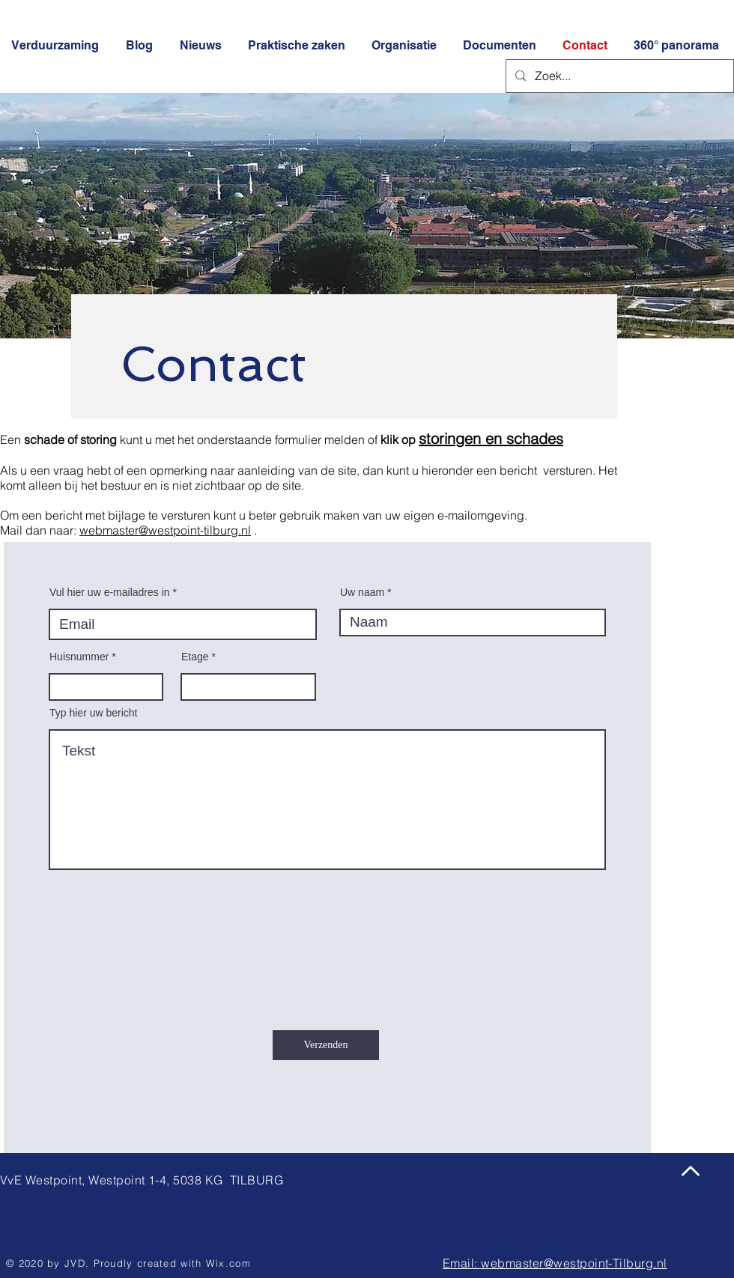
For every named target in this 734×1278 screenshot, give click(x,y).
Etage (195, 656)
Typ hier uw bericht (93, 713)
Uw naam (362, 592)
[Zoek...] (618, 76)
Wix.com (228, 1263)
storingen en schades (491, 438)
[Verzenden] (326, 1045)
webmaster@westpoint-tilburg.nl (165, 530)
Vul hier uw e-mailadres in (109, 592)
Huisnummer (79, 656)
